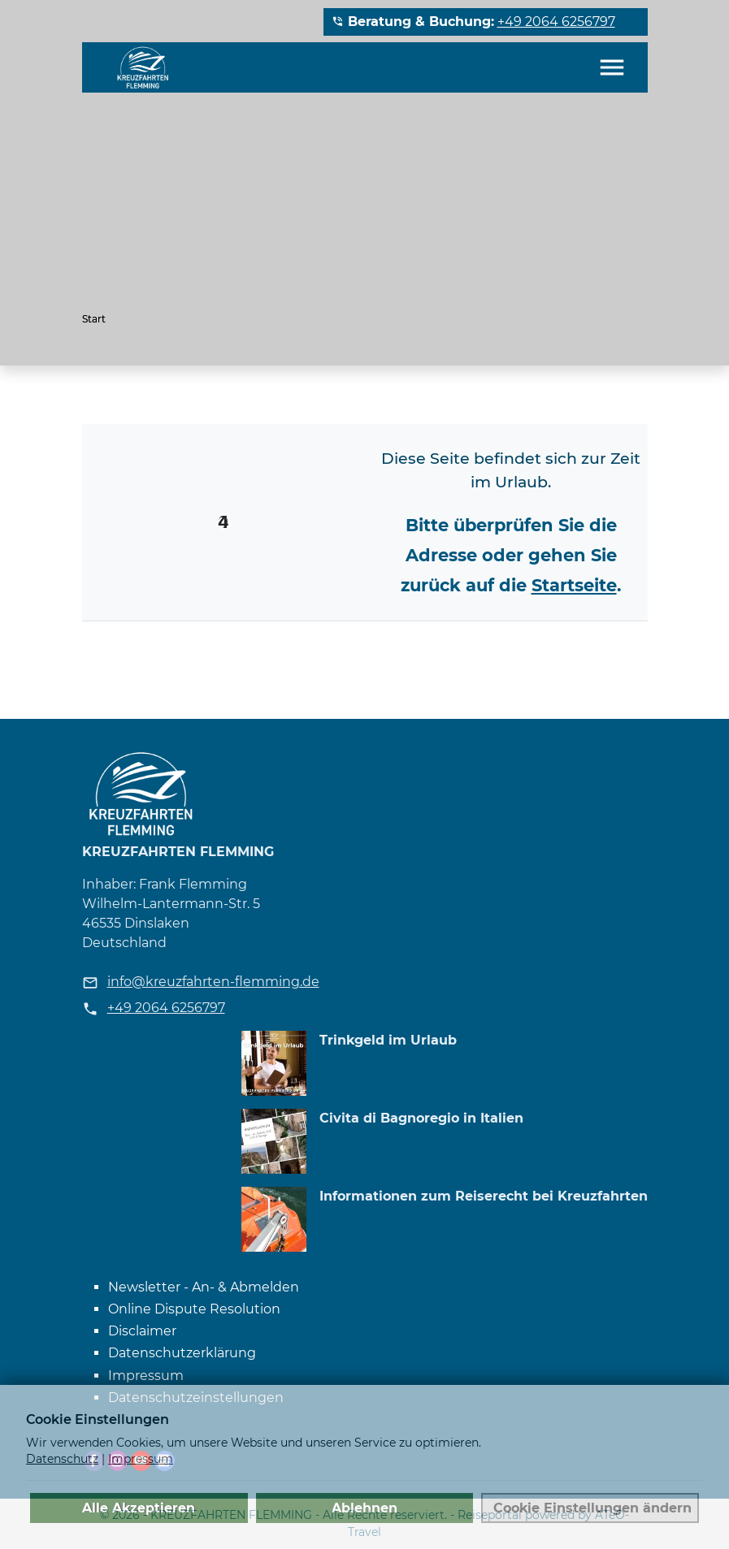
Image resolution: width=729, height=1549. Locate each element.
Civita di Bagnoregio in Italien (421, 1118)
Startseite (574, 585)
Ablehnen (364, 1507)
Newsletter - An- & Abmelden (203, 1287)
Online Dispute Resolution (194, 1309)
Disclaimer (142, 1331)
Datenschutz (62, 1458)
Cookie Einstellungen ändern (592, 1507)
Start (94, 319)
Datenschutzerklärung (182, 1353)
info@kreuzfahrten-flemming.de (213, 981)
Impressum (146, 1375)
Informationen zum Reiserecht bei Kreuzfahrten (483, 1196)
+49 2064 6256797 (556, 21)
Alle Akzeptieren (138, 1507)
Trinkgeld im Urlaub (388, 1040)
